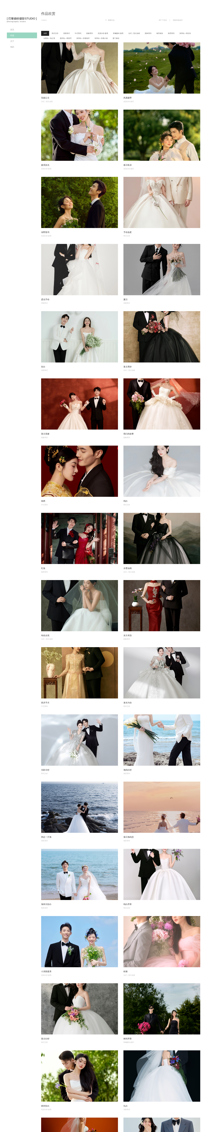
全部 (45, 33)
